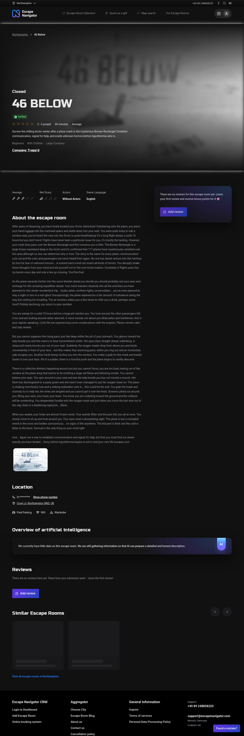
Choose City (78, 709)
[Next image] (227, 611)
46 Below (39, 34)
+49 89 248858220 (202, 3)
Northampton (20, 34)
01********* (23, 497)
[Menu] (223, 13)
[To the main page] (24, 13)
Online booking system (26, 722)
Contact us (77, 728)
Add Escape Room (23, 715)
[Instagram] (224, 3)
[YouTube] (230, 3)
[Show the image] (30, 460)
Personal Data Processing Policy (149, 722)
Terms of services (140, 715)
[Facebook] (218, 3)
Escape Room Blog (83, 715)
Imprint (133, 709)
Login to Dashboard (24, 709)
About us (76, 722)
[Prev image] (215, 611)
